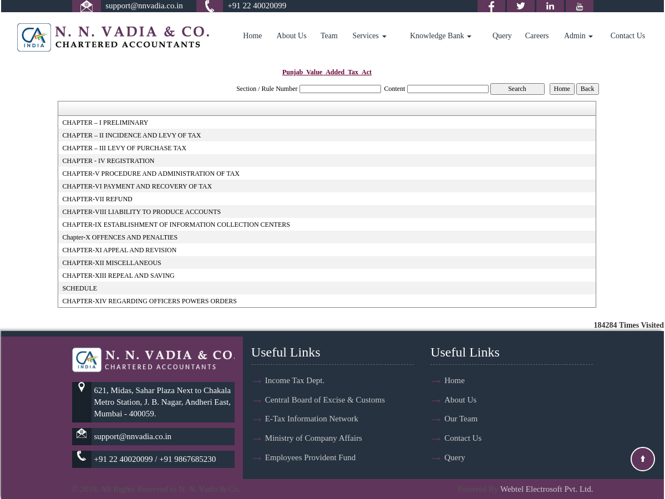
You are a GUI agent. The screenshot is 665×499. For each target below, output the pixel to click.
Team (329, 36)
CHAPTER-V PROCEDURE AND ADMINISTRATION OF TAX (151, 173)
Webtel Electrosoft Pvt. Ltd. (546, 489)
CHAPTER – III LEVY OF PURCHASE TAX (124, 148)
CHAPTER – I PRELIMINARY (105, 122)
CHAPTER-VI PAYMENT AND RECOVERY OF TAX (137, 186)
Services (370, 36)
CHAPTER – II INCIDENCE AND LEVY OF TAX (131, 135)
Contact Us (628, 36)
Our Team (461, 419)
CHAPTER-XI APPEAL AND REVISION (119, 250)
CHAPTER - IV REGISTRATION (108, 161)
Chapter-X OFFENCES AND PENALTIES (119, 237)
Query (502, 36)
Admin (578, 36)
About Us (292, 36)
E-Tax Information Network (311, 419)
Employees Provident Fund (310, 458)
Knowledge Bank (440, 36)
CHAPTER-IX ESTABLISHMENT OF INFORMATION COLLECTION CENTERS (176, 224)
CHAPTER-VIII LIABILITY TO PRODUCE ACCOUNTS (141, 212)
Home (252, 36)
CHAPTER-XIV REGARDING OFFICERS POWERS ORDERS (149, 301)
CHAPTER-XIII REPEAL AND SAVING (118, 275)
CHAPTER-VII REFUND (97, 199)
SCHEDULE (79, 288)
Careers (537, 36)
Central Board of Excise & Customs (325, 399)
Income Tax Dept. (294, 380)
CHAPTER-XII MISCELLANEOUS (111, 263)
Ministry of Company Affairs (313, 438)
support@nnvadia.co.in (144, 5)
